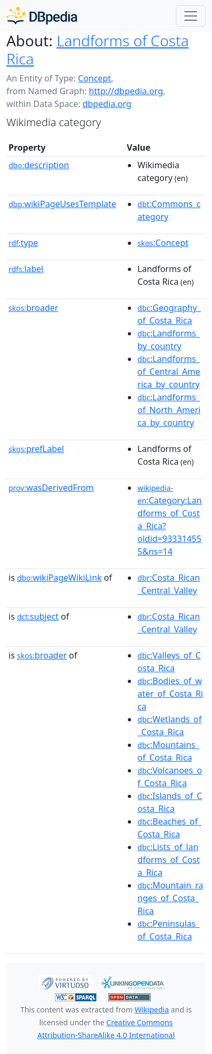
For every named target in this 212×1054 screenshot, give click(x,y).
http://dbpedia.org (126, 91)
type (23, 243)
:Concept (163, 243)
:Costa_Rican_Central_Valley (168, 584)
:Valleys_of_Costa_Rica (169, 661)
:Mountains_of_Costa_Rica (168, 751)
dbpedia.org (107, 104)
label (26, 269)
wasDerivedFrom (51, 487)
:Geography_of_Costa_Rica (169, 314)
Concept (94, 78)
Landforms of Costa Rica (97, 49)
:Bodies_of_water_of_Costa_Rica (170, 693)
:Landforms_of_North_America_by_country (168, 410)
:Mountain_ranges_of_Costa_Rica (170, 898)
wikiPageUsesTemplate (62, 204)
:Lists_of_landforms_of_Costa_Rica (168, 859)
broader (33, 308)
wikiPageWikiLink (59, 577)
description (39, 165)
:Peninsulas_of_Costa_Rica (168, 930)
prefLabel (36, 449)
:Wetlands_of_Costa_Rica (169, 725)
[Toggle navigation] (191, 16)
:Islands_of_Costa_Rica (169, 802)
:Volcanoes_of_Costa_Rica (169, 776)
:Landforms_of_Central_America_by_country (168, 371)
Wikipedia (152, 1009)
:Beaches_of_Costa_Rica (169, 828)
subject (38, 616)
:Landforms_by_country (168, 339)
